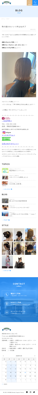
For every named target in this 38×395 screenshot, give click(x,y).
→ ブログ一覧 (6, 220)
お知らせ (17, 175)
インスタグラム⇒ (8, 135)
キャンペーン (18, 168)
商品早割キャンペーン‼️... (17, 170)
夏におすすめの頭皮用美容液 (18, 201)
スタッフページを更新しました (18, 177)
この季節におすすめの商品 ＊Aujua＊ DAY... (22, 215)
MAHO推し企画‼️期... (15, 184)
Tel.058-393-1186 (7, 338)
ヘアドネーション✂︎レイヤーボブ (19, 207)
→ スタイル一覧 (6, 270)
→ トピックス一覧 (7, 189)
